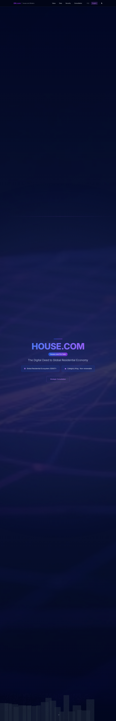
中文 (88, 3)
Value (54, 3)
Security (68, 3)
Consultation (78, 3)
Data (60, 3)
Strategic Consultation (58, 379)
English (94, 3)
